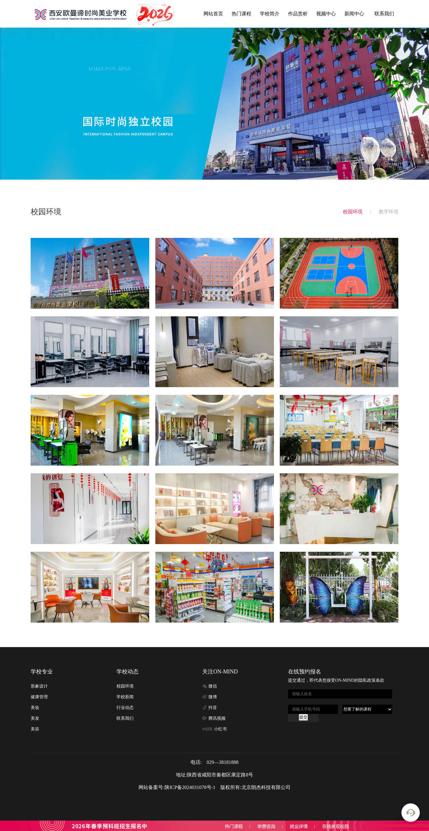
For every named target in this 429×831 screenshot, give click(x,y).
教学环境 (388, 211)
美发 (35, 718)
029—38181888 (222, 762)
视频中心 (326, 13)
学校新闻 (125, 697)
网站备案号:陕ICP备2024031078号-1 (177, 787)
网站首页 (213, 13)
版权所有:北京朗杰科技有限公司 (255, 787)
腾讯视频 (217, 718)
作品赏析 (298, 13)
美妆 (35, 707)
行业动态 (125, 707)
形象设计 (39, 686)
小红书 (220, 729)
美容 (35, 729)
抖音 (212, 707)
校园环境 (353, 211)
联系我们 (384, 13)
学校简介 (269, 13)
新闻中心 (354, 13)
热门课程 (241, 13)
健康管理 (39, 697)
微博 (212, 697)
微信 (212, 686)
